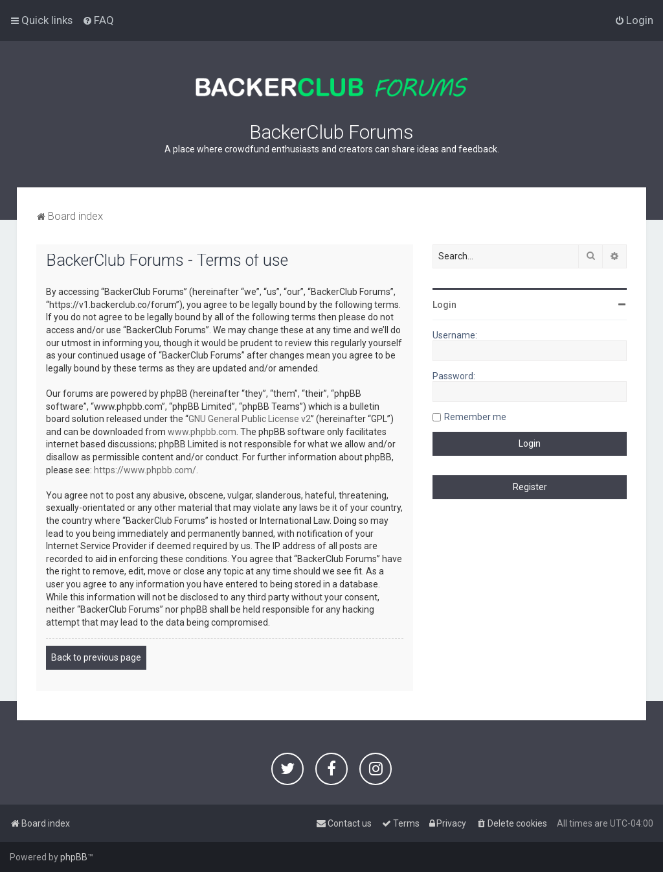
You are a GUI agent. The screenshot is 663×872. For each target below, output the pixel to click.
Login (444, 305)
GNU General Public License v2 (249, 419)
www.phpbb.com (202, 432)
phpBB (73, 857)
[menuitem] (98, 20)
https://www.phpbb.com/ (145, 470)
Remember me (475, 417)
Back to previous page (96, 657)
